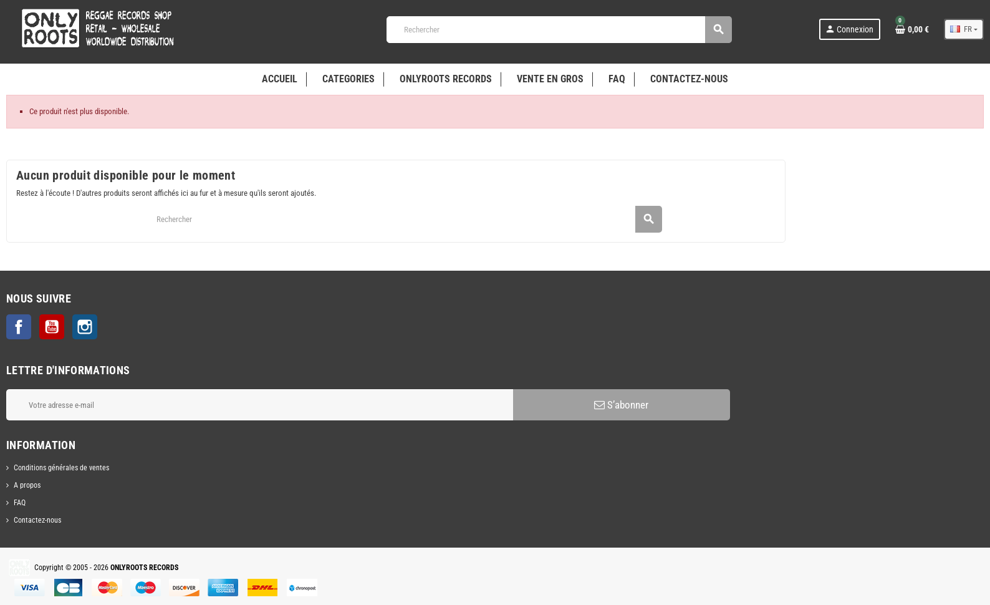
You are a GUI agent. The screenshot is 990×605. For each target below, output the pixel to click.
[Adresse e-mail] (259, 404)
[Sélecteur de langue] (964, 29)
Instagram (84, 326)
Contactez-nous (37, 520)
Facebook (18, 326)
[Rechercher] (559, 29)
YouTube (51, 326)
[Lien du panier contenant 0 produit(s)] (912, 29)
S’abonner (621, 405)
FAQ (20, 502)
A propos (27, 485)
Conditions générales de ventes (61, 467)
